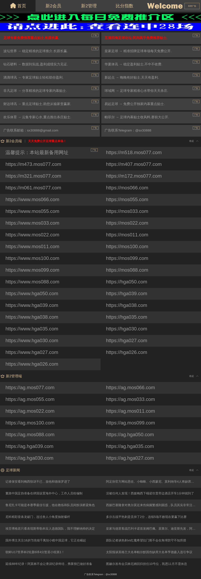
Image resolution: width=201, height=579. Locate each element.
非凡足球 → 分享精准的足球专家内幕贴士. (37, 91)
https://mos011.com (128, 235)
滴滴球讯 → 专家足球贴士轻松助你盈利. (35, 78)
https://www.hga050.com (33, 294)
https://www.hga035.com (33, 329)
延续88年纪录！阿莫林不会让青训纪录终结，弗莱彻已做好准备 (51, 564)
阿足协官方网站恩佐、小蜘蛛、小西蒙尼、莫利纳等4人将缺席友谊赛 (153, 482)
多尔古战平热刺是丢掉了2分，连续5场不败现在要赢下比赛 (148, 517)
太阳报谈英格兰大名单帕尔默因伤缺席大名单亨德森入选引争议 (151, 552)
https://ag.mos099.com (131, 423)
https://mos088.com (128, 270)
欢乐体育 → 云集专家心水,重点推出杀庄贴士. (39, 117)
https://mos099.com (128, 258)
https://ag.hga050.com (131, 435)
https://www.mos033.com (33, 223)
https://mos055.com (128, 200)
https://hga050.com (127, 282)
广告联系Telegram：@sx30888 (129, 131)
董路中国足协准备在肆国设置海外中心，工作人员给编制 (46, 493)
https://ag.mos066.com (131, 388)
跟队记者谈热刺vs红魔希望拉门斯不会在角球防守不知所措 (148, 540)
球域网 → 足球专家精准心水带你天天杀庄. (138, 91)
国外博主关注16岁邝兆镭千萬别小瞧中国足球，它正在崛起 (48, 540)
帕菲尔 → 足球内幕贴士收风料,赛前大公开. (138, 117)
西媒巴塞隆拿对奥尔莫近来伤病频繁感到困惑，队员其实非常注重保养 (153, 505)
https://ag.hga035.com (131, 446)
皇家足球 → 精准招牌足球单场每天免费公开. (140, 51)
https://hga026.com (127, 352)
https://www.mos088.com (33, 282)
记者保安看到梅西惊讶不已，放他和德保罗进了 (40, 482)
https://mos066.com (128, 188)
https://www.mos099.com (33, 270)
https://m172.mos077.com (135, 176)
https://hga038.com (127, 305)
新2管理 (89, 5)
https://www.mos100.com (33, 258)
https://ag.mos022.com (31, 411)
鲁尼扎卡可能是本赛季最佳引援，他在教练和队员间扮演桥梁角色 (53, 505)
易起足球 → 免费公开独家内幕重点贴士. (136, 104)
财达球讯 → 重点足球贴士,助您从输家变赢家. (39, 104)
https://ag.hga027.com (131, 458)
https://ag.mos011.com (131, 411)
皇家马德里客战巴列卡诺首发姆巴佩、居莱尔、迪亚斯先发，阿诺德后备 (153, 529)
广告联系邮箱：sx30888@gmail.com (32, 131)
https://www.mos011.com (33, 247)
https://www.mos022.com (33, 235)
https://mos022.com (128, 223)
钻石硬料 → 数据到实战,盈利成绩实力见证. (37, 65)
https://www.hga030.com (33, 341)
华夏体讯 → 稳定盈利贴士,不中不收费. (135, 65)
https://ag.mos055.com (31, 399)
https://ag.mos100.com (31, 423)
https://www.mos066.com (33, 200)
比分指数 (124, 5)
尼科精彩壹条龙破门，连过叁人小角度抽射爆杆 (40, 517)
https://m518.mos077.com (135, 153)
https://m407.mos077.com (135, 164)
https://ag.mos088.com (31, 435)
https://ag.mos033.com (131, 399)
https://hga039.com (127, 294)
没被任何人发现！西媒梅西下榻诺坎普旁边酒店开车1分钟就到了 (152, 493)
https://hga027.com (127, 341)
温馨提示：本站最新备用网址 (52, 152)
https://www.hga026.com (33, 364)
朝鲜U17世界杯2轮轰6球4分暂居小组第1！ (36, 552)
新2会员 (53, 5)
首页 (18, 5)
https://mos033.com (128, 211)
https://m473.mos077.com (34, 164)
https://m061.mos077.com (34, 188)
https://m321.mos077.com (34, 176)
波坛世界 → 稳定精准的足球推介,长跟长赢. (37, 51)
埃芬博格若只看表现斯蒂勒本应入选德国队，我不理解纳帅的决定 (53, 529)
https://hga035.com (127, 317)
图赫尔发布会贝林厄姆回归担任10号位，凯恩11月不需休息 (148, 564)
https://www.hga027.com (33, 352)
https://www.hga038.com (33, 317)
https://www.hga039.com (33, 305)
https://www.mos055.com (33, 211)
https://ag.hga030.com (30, 458)
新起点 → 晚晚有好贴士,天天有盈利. (133, 78)
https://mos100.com (128, 247)
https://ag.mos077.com (31, 388)
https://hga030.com (127, 329)
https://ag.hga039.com (30, 446)
